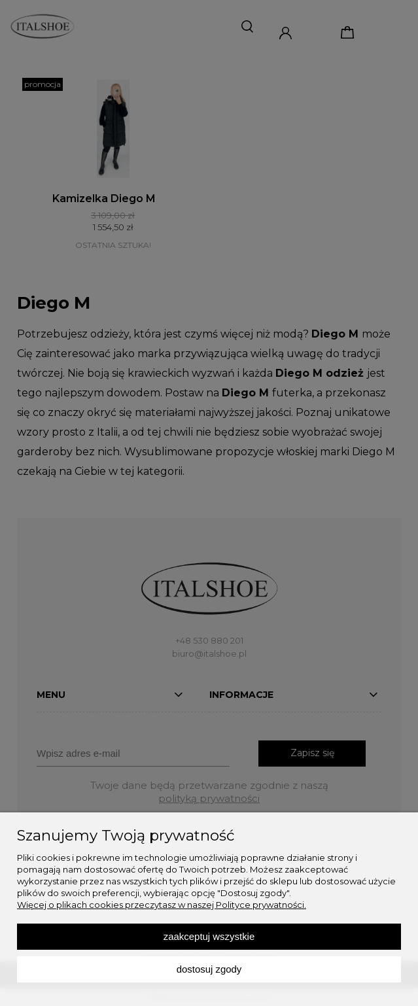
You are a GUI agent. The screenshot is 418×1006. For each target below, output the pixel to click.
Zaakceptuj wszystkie (209, 936)
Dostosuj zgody (209, 969)
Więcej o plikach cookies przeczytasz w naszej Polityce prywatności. (161, 904)
